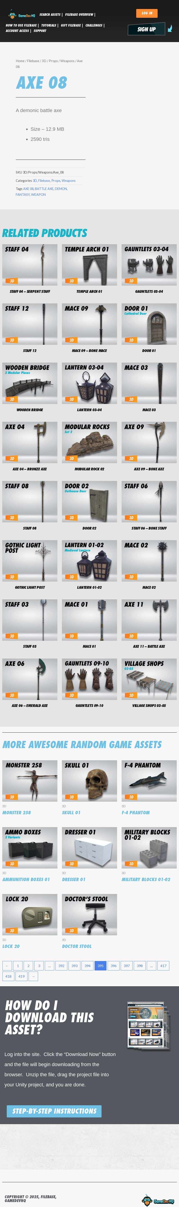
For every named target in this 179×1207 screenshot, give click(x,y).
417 (163, 965)
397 (127, 965)
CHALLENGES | (95, 25)
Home (20, 61)
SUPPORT (40, 30)
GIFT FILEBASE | (72, 25)
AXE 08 (28, 189)
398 (140, 965)
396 (114, 965)
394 (87, 965)
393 (74, 965)
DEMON (61, 189)
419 (21, 976)
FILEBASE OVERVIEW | (80, 14)
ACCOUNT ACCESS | (18, 30)
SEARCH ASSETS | (51, 14)
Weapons (67, 61)
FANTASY (23, 194)
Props (53, 61)
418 (8, 976)
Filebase (33, 61)
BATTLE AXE (44, 189)
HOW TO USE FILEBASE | (22, 25)
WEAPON (38, 194)
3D (44, 61)
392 (61, 965)
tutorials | (50, 25)
